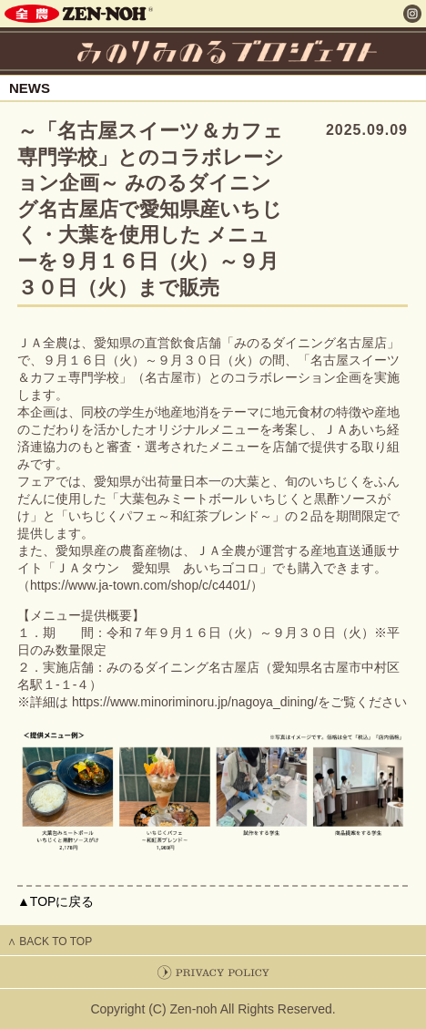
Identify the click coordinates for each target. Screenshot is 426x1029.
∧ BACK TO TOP (49, 941)
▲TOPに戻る (55, 901)
